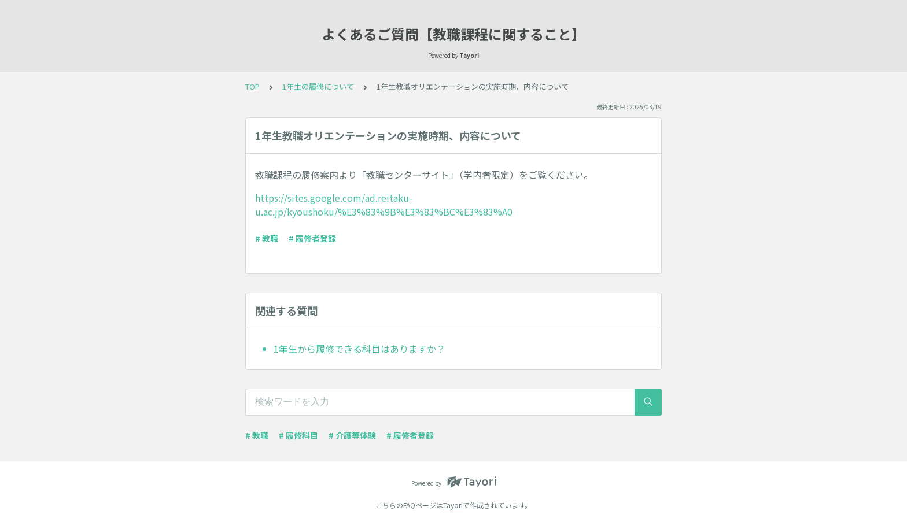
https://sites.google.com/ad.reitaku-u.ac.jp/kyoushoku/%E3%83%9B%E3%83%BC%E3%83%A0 (384, 205)
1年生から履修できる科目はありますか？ (359, 349)
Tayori (453, 505)
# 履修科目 (298, 435)
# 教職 (266, 238)
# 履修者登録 (312, 238)
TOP (252, 86)
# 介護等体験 (352, 435)
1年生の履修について (318, 86)
